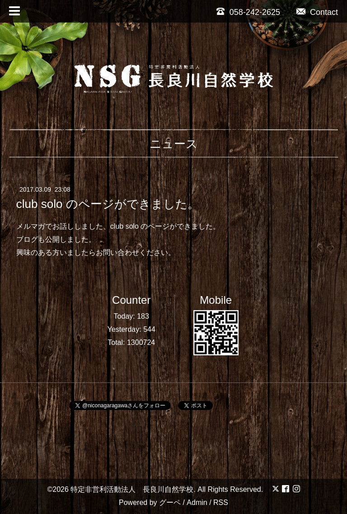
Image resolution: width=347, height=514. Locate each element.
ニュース (174, 144)
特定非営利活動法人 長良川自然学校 (131, 489)
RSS (220, 502)
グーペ (170, 502)
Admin (197, 502)
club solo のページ (140, 226)
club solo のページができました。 (107, 204)
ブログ (27, 239)
